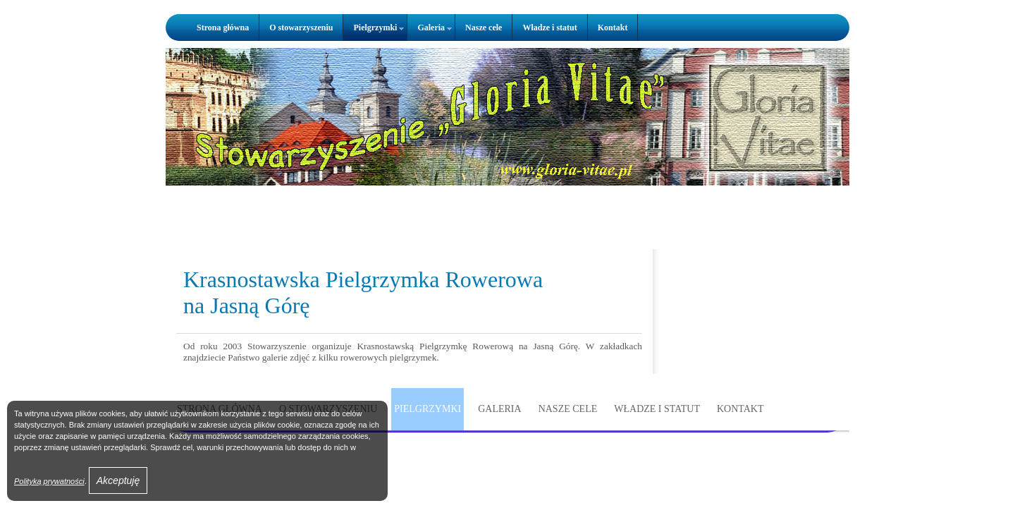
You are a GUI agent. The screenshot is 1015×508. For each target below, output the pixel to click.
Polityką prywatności (49, 481)
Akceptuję (118, 480)
